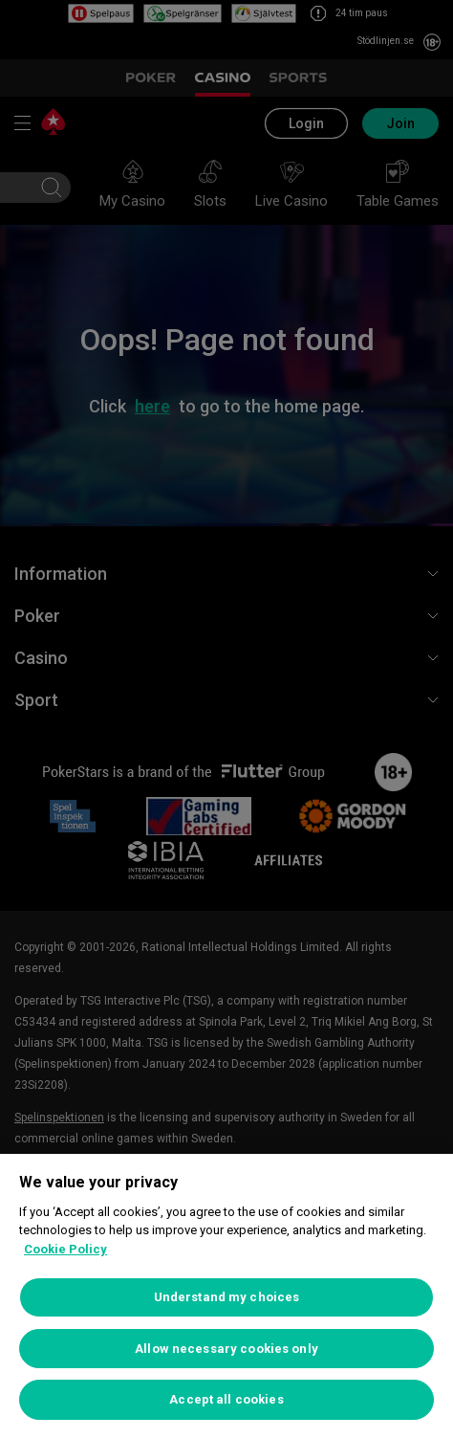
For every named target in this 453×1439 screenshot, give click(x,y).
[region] (226, 1296)
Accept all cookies (226, 1399)
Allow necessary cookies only (226, 1348)
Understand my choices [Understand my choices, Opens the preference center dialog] (227, 1297)
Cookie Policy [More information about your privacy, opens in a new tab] (65, 1249)
